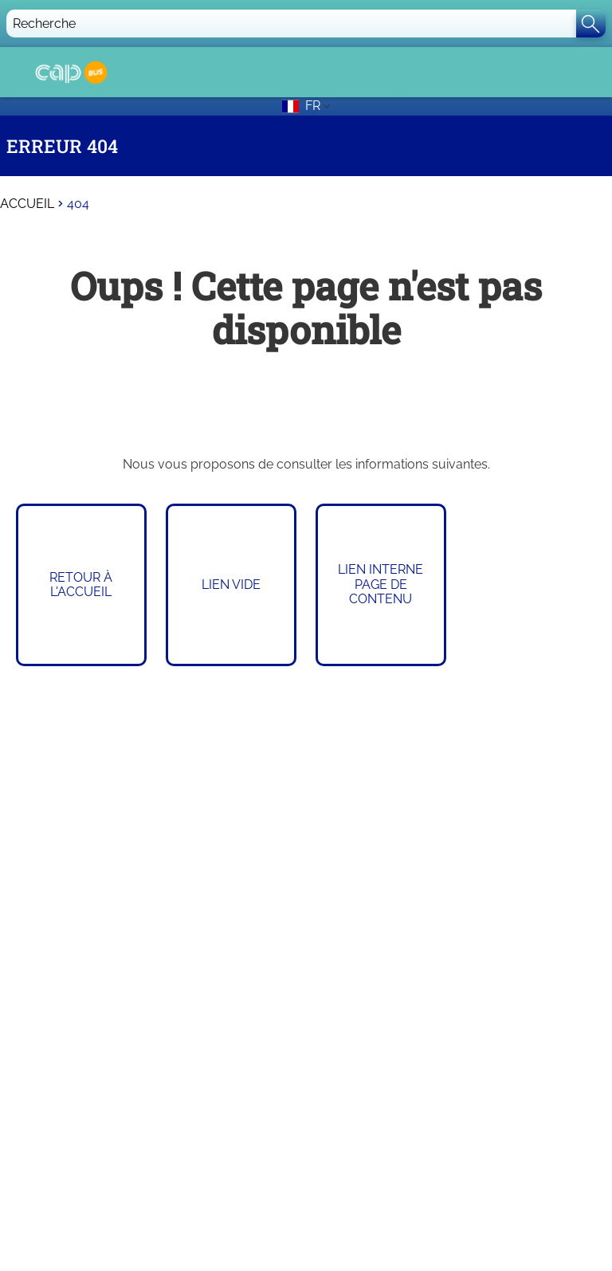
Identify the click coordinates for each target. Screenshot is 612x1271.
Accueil (27, 204)
